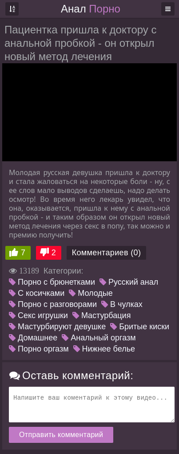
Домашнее (33, 337)
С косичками (36, 293)
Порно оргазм (39, 348)
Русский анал (128, 282)
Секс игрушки (38, 315)
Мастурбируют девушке (57, 326)
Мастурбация (101, 315)
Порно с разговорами (53, 304)
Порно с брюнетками (52, 282)
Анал (90, 9)
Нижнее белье (104, 348)
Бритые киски (139, 326)
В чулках (122, 304)
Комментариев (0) (106, 252)
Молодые (91, 293)
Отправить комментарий (61, 434)
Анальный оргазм (98, 337)
